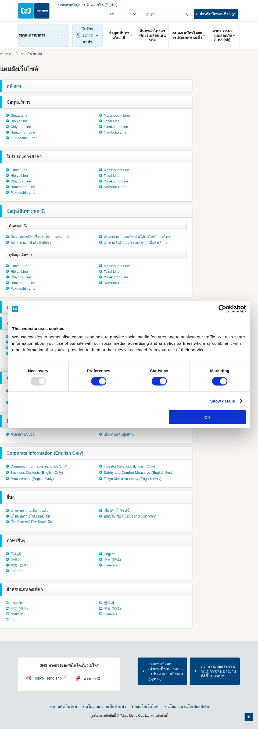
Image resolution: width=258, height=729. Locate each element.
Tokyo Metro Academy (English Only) (133, 479)
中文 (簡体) (112, 560)
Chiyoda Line (20, 127)
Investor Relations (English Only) (129, 466)
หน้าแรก (6, 53)
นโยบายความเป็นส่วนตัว (29, 511)
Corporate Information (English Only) (44, 453)
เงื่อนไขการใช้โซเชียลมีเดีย (31, 522)
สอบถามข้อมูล (70, 5)
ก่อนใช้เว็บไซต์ (147, 706)
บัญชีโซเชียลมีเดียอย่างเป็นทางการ (130, 516)
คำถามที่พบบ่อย (22, 434)
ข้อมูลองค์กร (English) (102, 5)
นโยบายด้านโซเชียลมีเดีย (30, 516)
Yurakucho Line (116, 127)
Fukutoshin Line (22, 138)
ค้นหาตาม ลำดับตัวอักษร (30, 242)
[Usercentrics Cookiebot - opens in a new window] (222, 309)
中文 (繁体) (19, 565)
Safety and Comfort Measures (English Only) (139, 473)
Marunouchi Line (117, 115)
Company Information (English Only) (38, 466)
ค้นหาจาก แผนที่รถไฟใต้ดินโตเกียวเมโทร (137, 237)
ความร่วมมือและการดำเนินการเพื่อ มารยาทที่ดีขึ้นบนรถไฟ (218, 671)
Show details (222, 400)
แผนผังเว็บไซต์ (65, 706)
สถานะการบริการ (32, 35)
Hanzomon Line (22, 132)
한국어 (15, 560)
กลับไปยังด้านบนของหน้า (249, 717)
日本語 (15, 554)
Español (16, 571)
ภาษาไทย (18, 614)
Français (110, 565)
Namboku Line (115, 132)
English (109, 554)
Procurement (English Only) (32, 479)
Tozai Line (112, 121)
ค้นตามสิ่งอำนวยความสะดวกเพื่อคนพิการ (135, 242)
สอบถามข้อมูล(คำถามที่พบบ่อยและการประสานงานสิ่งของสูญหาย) (166, 671)
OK (207, 417)
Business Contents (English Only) (36, 473)
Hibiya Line (19, 121)
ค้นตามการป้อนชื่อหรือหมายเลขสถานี (39, 237)
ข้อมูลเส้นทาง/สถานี (25, 211)
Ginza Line (18, 115)
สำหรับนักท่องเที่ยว (215, 14)
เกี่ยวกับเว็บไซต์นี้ (117, 511)
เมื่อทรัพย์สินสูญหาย (119, 434)
